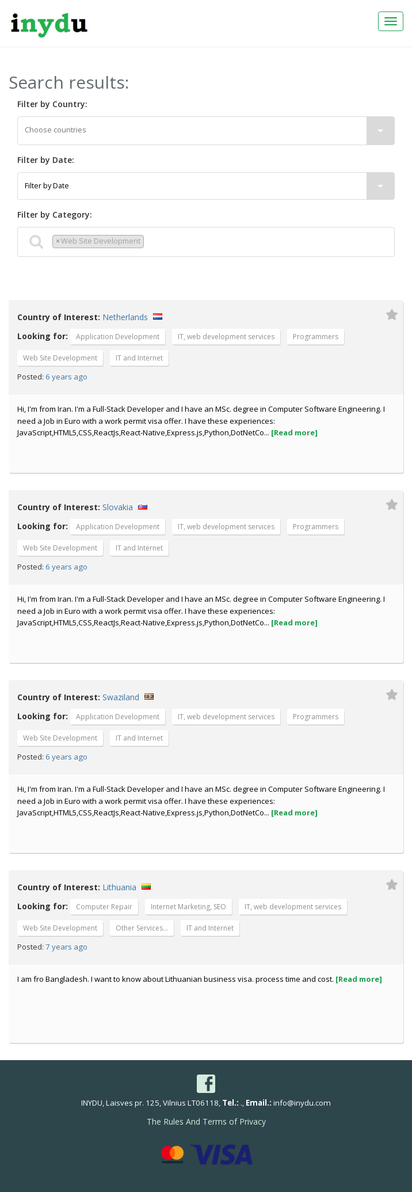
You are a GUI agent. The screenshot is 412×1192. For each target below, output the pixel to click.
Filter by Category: (54, 214)
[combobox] (206, 130)
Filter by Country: (52, 103)
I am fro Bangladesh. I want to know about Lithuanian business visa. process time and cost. (199, 979)
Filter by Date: (45, 159)
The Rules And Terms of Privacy (206, 1121)
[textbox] (206, 130)
